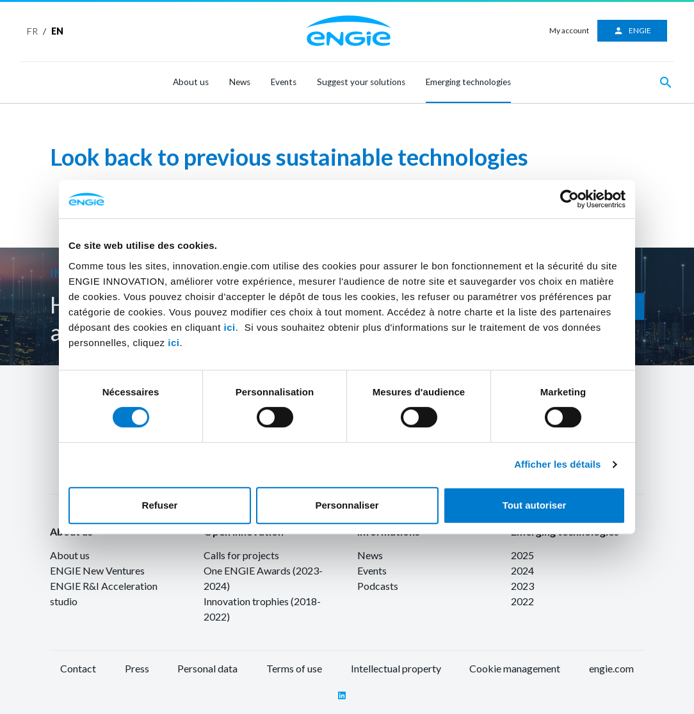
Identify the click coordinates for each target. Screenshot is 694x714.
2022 (522, 601)
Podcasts (377, 586)
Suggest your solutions (361, 82)
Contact (78, 668)
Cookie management (514, 668)
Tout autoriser (535, 505)
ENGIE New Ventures (97, 570)
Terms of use (294, 668)
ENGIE (632, 31)
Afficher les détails (557, 464)
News (239, 82)
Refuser (160, 505)
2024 (522, 570)
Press (137, 668)
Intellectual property (396, 668)
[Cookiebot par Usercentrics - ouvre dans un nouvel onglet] (569, 199)
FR (32, 31)
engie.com (611, 668)
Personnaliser (346, 505)
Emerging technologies (468, 82)
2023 (522, 586)
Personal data (207, 668)
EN (57, 31)
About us (191, 82)
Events (283, 82)
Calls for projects (241, 555)
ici (230, 327)
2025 (522, 555)
